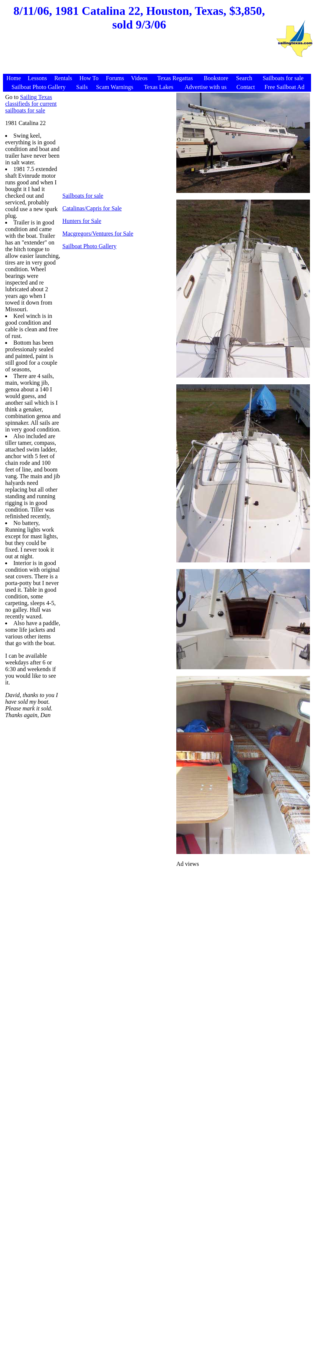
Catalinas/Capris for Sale (92, 208)
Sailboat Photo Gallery (89, 246)
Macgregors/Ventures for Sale (97, 233)
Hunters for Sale (81, 221)
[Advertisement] (139, 56)
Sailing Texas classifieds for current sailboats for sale (31, 104)
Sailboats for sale (82, 196)
